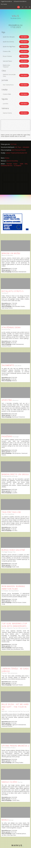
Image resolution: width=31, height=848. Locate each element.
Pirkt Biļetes (24, 37)
